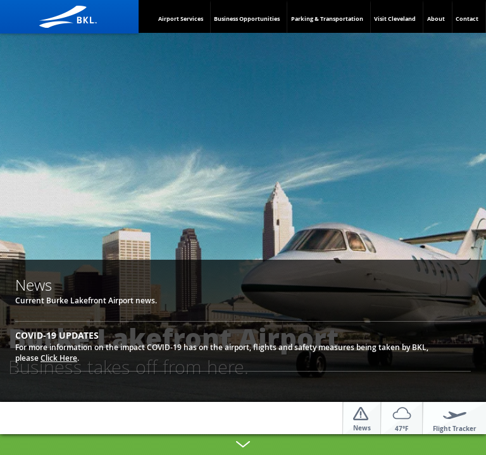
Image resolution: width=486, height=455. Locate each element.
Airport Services (180, 19)
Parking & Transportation (327, 19)
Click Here (58, 358)
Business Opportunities (247, 19)
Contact (467, 19)
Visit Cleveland (395, 19)
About (436, 19)
